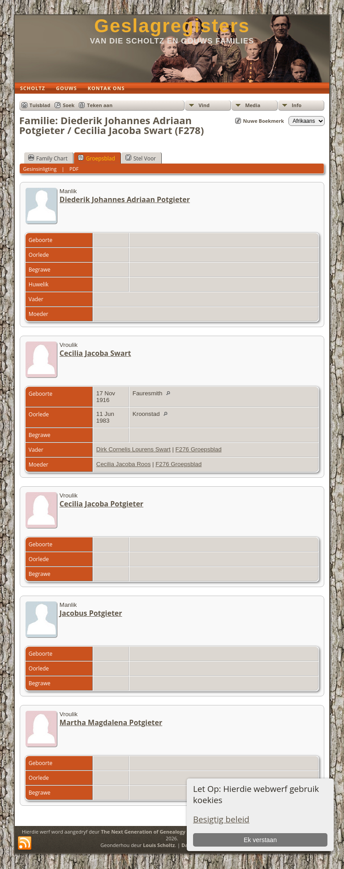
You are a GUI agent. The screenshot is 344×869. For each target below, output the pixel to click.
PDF (73, 168)
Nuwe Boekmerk (263, 120)
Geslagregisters (172, 25)
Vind (204, 105)
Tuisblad (40, 105)
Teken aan (99, 105)
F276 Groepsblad (199, 449)
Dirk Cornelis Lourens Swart (133, 449)
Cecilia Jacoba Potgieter (101, 504)
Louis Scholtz (159, 845)
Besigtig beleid (221, 819)
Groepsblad (96, 158)
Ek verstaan (260, 839)
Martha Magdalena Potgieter (111, 722)
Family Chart (48, 158)
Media (252, 105)
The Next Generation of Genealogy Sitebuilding (158, 831)
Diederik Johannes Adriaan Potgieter (125, 199)
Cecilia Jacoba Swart (95, 353)
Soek (68, 105)
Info (296, 105)
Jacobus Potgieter (91, 613)
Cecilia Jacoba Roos (123, 464)
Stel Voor (140, 158)
